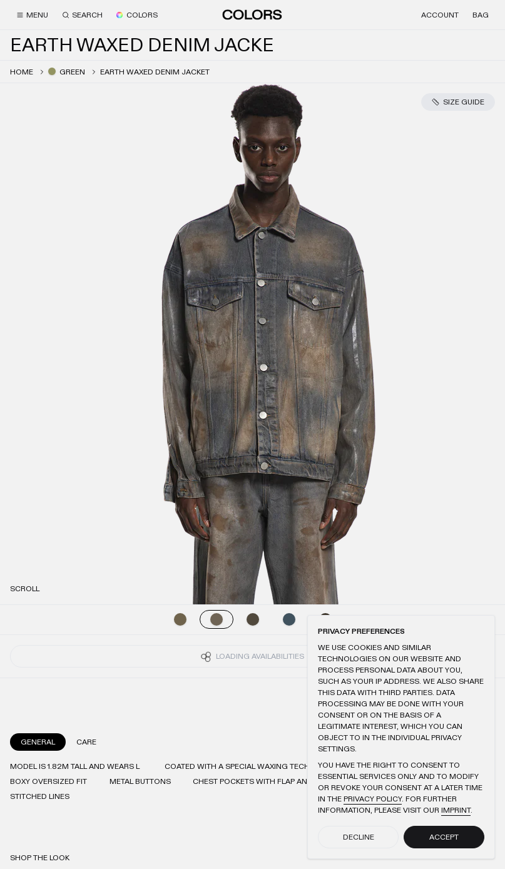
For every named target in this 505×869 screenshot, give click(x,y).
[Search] (82, 15)
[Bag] (480, 15)
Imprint (456, 810)
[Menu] (32, 15)
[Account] (440, 15)
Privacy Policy (373, 799)
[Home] (252, 14)
